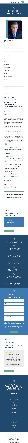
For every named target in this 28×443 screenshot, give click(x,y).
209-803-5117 (14, 393)
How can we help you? (8, 316)
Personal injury (7, 110)
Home (14, 404)
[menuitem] (10, 439)
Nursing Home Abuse (7, 58)
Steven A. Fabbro (14, 405)
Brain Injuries (6, 90)
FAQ (14, 411)
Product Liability (7, 61)
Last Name (6, 303)
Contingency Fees (14, 408)
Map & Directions (14, 422)
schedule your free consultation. (15, 197)
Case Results (14, 409)
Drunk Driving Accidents (8, 76)
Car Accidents (6, 47)
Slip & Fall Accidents (7, 87)
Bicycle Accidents (7, 93)
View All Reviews (9, 370)
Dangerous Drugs (7, 67)
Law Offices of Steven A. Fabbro (12, 195)
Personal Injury (6, 82)
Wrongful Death (6, 64)
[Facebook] (13, 427)
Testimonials (14, 412)
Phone (5, 306)
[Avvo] (14, 427)
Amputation (6, 73)
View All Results (9, 231)
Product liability (8, 111)
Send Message (14, 332)
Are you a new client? (8, 313)
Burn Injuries (6, 79)
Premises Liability (7, 55)
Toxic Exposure (6, 70)
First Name (6, 300)
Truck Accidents (6, 52)
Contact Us (14, 413)
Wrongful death (7, 113)
